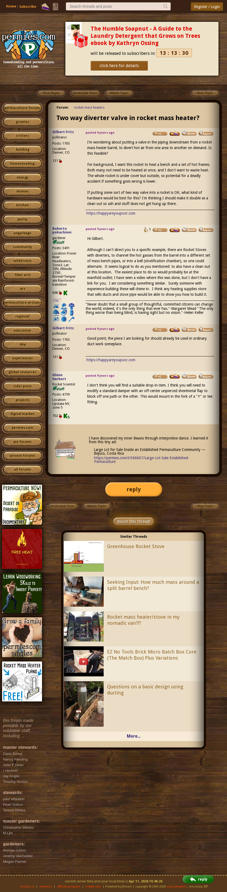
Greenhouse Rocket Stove (136, 546)
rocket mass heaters (89, 107)
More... (134, 736)
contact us (27, 886)
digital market (22, 414)
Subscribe (27, 7)
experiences (22, 358)
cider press (22, 386)
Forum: (63, 107)
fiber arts (23, 275)
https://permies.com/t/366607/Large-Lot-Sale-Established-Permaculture (141, 459)
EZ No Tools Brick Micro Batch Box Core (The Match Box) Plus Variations (151, 655)
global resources (22, 372)
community (22, 247)
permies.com (22, 428)
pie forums (23, 442)
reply (134, 489)
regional (22, 316)
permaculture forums (22, 108)
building (22, 149)
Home (11, 6)
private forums (22, 456)
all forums (22, 469)
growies (22, 122)
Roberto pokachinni (62, 231)
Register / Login (207, 7)
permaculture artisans (22, 303)
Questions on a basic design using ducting (145, 690)
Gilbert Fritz (63, 132)
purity (22, 219)
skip (22, 344)
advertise (45, 886)
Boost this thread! (133, 521)
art (22, 289)
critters (22, 136)
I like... (57, 300)
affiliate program (69, 886)
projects (23, 400)
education (22, 330)
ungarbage (22, 233)
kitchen (22, 205)
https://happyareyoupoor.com (110, 213)
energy (22, 177)
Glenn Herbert (59, 377)
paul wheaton (177, 886)
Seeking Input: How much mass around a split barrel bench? (153, 585)
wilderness (23, 261)
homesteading (22, 164)
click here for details (119, 65)
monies (22, 191)
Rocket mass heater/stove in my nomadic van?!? (143, 620)
